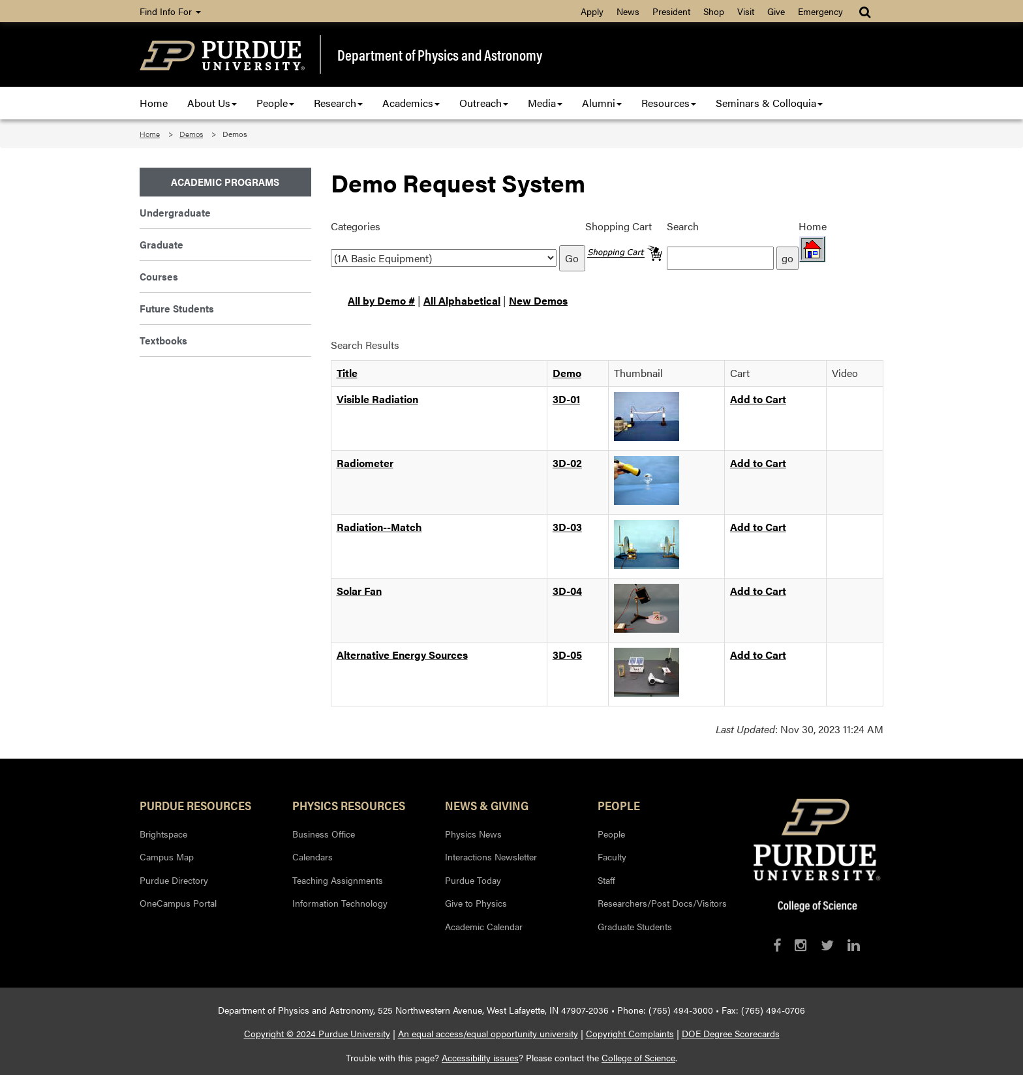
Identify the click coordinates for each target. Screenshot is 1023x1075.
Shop (713, 11)
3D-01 (566, 398)
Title (347, 372)
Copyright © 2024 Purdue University (317, 1033)
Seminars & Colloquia (769, 102)
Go (572, 257)
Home (154, 102)
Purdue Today (473, 879)
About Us (212, 102)
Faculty (612, 856)
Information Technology (340, 902)
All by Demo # (381, 300)
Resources (668, 102)
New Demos (538, 300)
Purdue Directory (174, 879)
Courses (159, 276)
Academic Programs (225, 181)
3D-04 (567, 590)
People (275, 102)
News (628, 11)
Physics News (473, 833)
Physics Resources (348, 804)
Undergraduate (175, 212)
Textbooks (163, 340)
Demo (567, 372)
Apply (592, 11)
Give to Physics (476, 902)
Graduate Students (635, 926)
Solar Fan (359, 590)
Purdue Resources (195, 804)
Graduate (161, 244)
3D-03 (567, 526)
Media (545, 102)
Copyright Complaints (630, 1033)
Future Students (177, 308)
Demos (191, 134)
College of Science (638, 1057)
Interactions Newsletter (491, 856)
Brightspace (163, 833)
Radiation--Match (379, 526)
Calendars (312, 856)
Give (776, 11)
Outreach (483, 102)
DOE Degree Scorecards (731, 1033)
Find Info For (170, 11)
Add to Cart (758, 398)
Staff (606, 879)
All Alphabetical (461, 300)
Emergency (820, 11)
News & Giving (486, 804)
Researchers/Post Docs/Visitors (662, 902)
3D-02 (567, 462)
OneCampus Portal (178, 902)
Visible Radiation (377, 398)
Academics (411, 102)
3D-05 (567, 654)
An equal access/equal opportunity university (488, 1033)
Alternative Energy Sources (402, 654)
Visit (745, 11)
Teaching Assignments (337, 879)
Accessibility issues (480, 1057)
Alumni (602, 102)
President (671, 11)
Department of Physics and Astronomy (439, 55)
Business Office (323, 833)
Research (338, 102)
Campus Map (167, 856)
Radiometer (365, 462)
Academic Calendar (484, 926)
